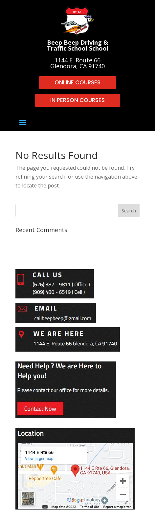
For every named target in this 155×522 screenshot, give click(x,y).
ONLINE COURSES (77, 82)
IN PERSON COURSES (77, 100)
